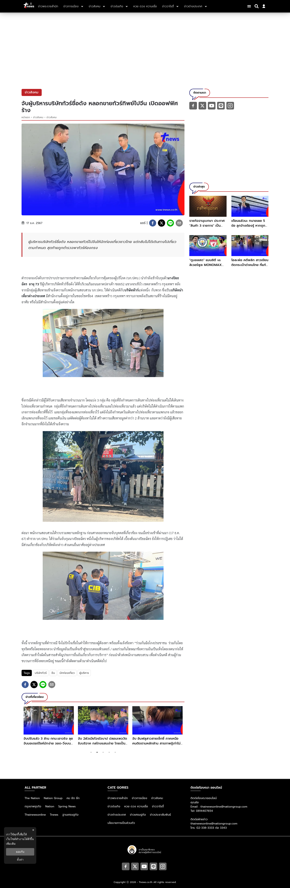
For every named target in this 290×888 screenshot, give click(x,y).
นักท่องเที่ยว (67, 673)
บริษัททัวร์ (41, 673)
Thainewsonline (35, 815)
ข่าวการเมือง (139, 798)
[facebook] (152, 223)
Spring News (67, 806)
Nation (49, 806)
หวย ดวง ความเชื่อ (136, 806)
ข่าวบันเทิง (114, 806)
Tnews (54, 815)
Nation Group (53, 798)
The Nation (32, 798)
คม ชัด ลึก (73, 798)
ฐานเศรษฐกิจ (70, 815)
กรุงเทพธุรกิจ (33, 806)
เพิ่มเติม (11, 843)
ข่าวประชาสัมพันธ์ (160, 815)
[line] (170, 223)
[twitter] (161, 223)
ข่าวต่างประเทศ (117, 815)
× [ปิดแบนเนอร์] (33, 830)
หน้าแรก (26, 117)
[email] (179, 223)
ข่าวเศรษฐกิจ (138, 815)
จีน (53, 673)
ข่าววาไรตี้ (158, 806)
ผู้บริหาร (84, 673)
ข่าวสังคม (38, 117)
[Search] (257, 6)
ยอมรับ (20, 851)
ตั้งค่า (20, 859)
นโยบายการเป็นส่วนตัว (121, 823)
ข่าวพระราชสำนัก (118, 798)
